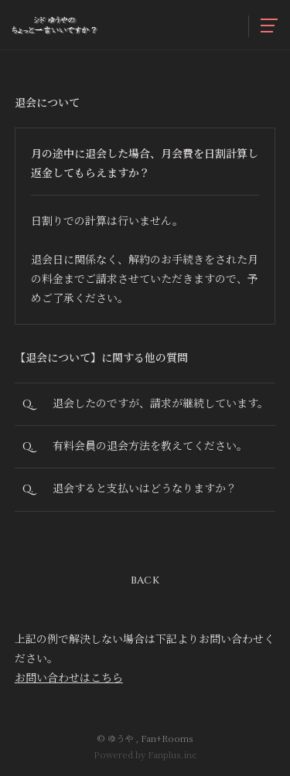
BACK (145, 580)
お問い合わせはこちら (69, 677)
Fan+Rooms (167, 738)
